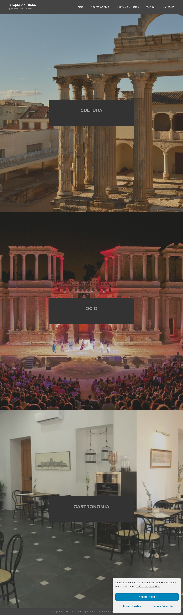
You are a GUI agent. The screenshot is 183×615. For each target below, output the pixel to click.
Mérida (150, 7)
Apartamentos (100, 7)
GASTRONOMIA (91, 506)
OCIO (91, 308)
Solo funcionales (130, 606)
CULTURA (91, 110)
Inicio (80, 7)
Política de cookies (148, 586)
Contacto (168, 7)
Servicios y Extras (128, 7)
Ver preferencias (163, 606)
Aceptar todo (147, 597)
